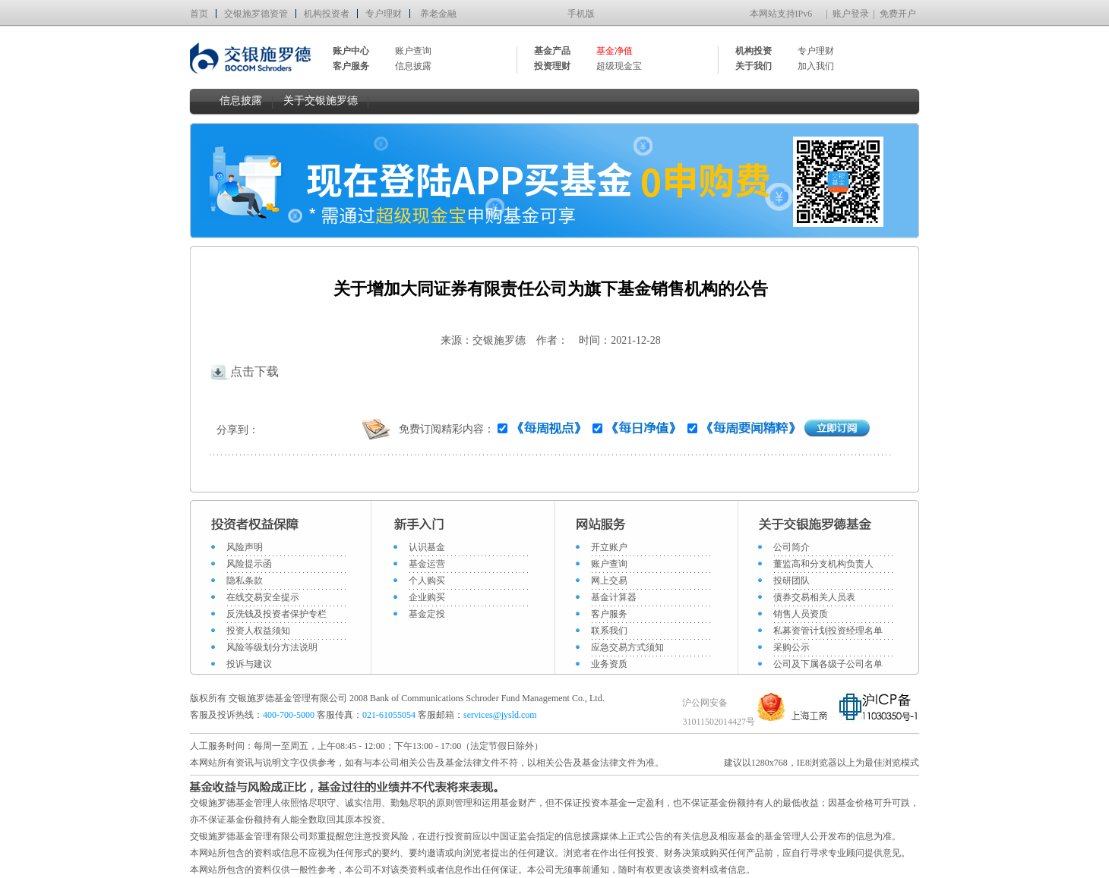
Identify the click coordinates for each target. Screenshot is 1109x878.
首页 (199, 13)
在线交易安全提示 (262, 597)
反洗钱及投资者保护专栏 (276, 614)
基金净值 (614, 51)
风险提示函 (249, 564)
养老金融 (438, 13)
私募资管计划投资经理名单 (828, 630)
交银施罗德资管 (256, 13)
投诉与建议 (249, 664)
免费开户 (898, 13)
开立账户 (609, 547)
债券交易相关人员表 (814, 597)
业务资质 (609, 664)
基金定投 (427, 614)
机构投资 (753, 51)
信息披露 (413, 66)
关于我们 (753, 66)
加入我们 (816, 66)
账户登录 (851, 13)
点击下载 (244, 371)
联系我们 (609, 630)
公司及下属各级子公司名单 (828, 664)
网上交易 (609, 580)
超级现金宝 (619, 66)
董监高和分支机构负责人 (823, 564)
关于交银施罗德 (320, 100)
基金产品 (552, 51)
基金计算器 (614, 597)
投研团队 (791, 580)
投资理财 (552, 66)
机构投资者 (326, 13)
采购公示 (791, 647)
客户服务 (609, 614)
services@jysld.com (501, 715)
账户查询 (413, 51)
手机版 (581, 13)
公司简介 (791, 547)
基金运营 (427, 564)
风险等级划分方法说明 (272, 647)
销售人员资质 (800, 614)
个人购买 (427, 580)
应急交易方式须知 (627, 647)
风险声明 (244, 547)
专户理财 (383, 13)
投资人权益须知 (258, 630)
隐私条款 (244, 580)
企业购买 (427, 597)
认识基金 (427, 547)
